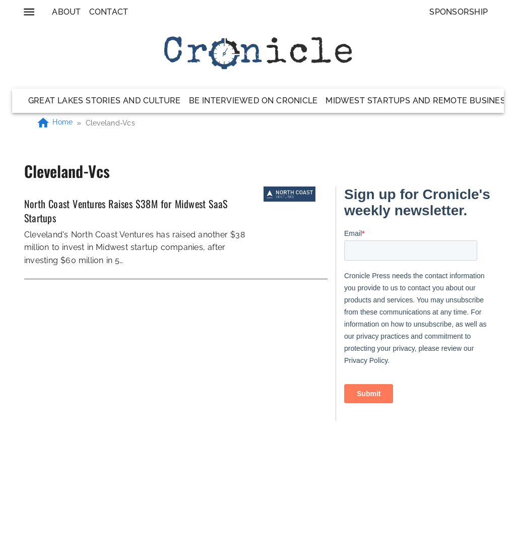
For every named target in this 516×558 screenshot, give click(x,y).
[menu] (29, 12)
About (66, 12)
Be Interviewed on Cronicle (253, 100)
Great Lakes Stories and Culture (104, 100)
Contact (108, 12)
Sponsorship (458, 12)
